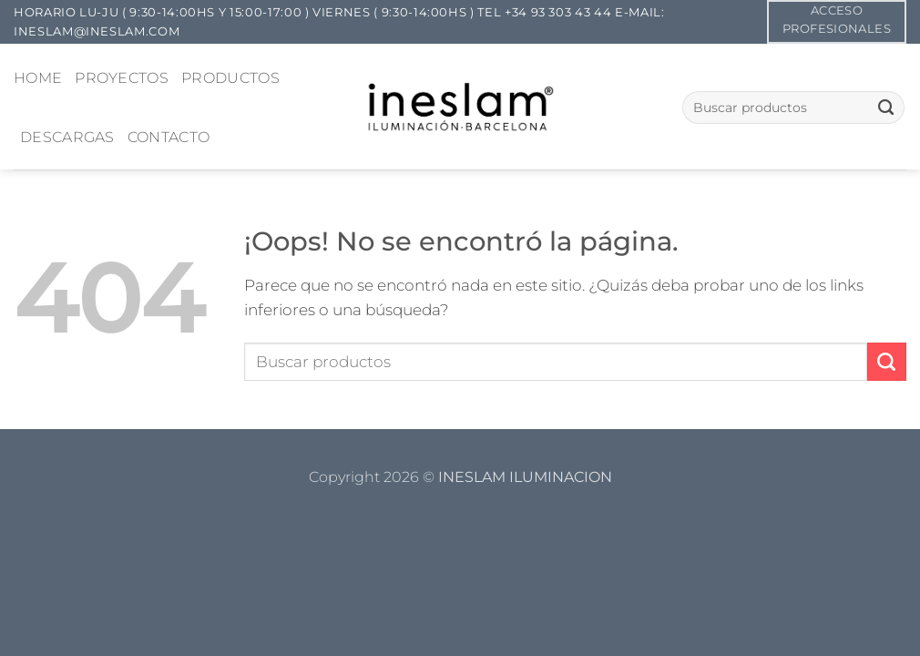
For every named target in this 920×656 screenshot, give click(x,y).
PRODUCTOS (230, 78)
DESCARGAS (67, 137)
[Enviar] (886, 107)
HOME (38, 78)
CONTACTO (169, 137)
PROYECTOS (122, 78)
